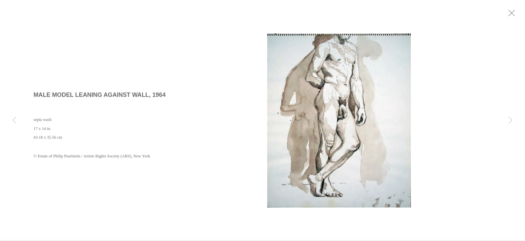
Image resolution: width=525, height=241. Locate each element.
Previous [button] (14, 120)
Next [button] (510, 120)
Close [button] (518, 15)
